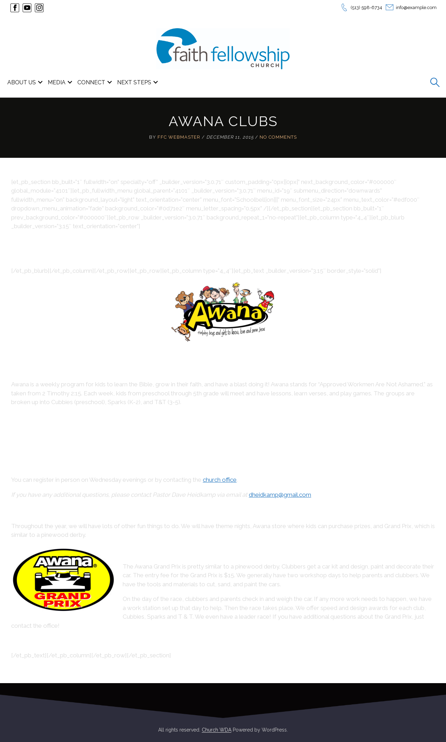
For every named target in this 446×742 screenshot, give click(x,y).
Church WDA (216, 730)
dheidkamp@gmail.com (280, 494)
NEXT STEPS (134, 82)
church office (220, 479)
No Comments (278, 137)
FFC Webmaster (178, 137)
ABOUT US (21, 82)
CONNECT (91, 82)
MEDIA (57, 82)
